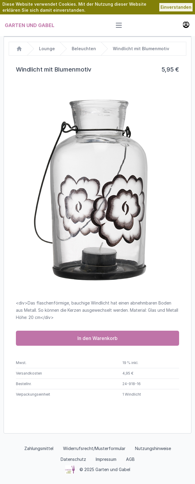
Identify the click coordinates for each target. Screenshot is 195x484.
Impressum (106, 459)
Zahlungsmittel (38, 448)
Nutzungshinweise (153, 448)
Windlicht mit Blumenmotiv (141, 48)
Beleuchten (84, 48)
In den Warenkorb (97, 338)
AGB (130, 459)
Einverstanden (175, 7)
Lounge (47, 48)
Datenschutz (73, 459)
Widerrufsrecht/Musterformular (94, 448)
